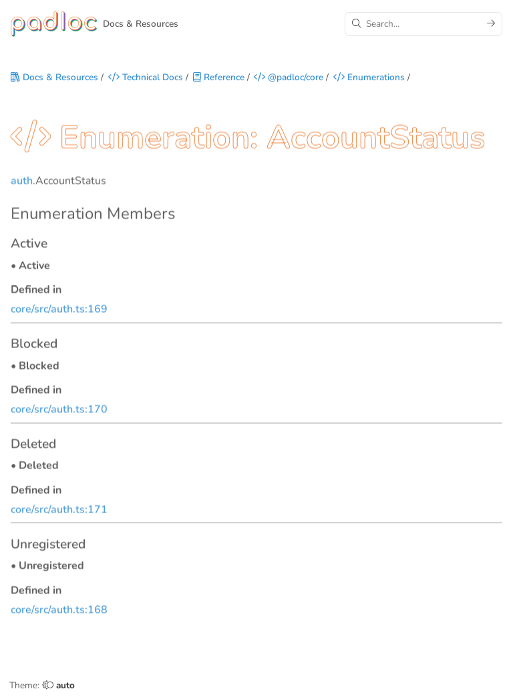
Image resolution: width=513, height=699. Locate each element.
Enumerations (369, 78)
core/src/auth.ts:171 (59, 511)
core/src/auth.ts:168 (59, 611)
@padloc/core (288, 78)
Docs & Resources (54, 78)
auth (22, 182)
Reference (218, 78)
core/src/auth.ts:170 (59, 411)
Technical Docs (145, 78)
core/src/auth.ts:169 (59, 310)
